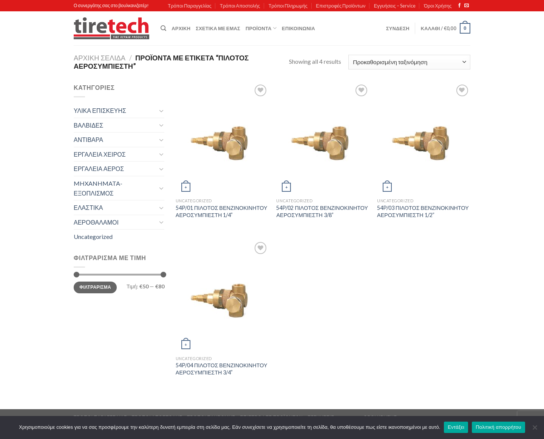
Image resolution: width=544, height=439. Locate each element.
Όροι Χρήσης (437, 6)
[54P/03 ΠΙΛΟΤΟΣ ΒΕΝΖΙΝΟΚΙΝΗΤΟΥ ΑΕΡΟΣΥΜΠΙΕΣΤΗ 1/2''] (423, 138)
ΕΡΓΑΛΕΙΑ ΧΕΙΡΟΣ (100, 154)
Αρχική (181, 28)
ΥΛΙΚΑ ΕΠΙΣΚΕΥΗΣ (100, 110)
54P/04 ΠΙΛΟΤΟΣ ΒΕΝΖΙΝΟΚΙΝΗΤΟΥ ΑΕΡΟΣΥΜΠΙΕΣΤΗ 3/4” (221, 369)
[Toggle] (161, 110)
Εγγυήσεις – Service (395, 6)
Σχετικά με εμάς (218, 28)
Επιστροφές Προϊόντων (340, 6)
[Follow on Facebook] (459, 5)
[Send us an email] (466, 5)
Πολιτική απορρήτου (498, 427)
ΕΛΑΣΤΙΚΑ (88, 207)
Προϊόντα (261, 28)
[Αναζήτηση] (163, 28)
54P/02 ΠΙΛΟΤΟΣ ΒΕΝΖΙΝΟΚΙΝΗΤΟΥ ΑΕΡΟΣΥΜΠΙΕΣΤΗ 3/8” (322, 211)
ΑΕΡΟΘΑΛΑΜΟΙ (96, 222)
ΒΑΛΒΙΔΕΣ (88, 125)
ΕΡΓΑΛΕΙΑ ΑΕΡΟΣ (99, 168)
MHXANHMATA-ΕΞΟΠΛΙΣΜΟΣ (98, 188)
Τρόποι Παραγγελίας (189, 6)
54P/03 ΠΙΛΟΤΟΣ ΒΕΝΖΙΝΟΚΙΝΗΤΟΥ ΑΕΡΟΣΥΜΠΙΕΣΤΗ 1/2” (423, 211)
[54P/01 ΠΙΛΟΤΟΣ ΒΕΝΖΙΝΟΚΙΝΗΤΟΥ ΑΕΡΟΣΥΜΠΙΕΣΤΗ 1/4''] (222, 138)
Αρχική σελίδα (99, 58)
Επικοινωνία (298, 28)
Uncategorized (93, 236)
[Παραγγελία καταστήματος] (409, 62)
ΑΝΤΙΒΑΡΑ (88, 139)
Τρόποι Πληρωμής (288, 6)
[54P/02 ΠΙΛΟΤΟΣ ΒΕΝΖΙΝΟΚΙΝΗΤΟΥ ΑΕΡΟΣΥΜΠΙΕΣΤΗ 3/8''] (322, 138)
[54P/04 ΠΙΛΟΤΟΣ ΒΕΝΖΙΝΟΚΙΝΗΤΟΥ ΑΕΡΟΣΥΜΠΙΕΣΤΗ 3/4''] (222, 296)
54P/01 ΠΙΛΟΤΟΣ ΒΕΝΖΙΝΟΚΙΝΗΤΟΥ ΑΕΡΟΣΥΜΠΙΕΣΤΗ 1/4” (221, 211)
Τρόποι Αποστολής (240, 6)
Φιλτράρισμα (95, 287)
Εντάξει (456, 427)
